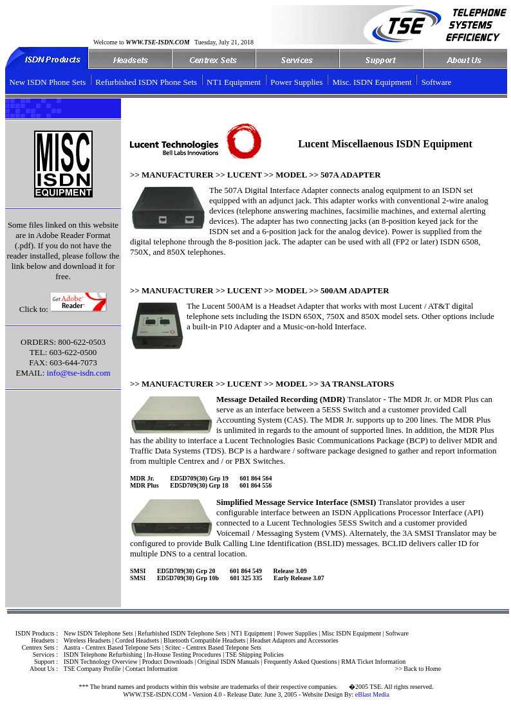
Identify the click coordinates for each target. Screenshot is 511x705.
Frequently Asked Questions (300, 661)
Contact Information (151, 668)
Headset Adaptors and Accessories (294, 640)
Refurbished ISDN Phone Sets (146, 82)
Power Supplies (296, 82)
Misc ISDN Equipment (351, 633)
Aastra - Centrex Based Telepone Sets (111, 647)
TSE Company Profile (92, 668)
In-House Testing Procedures (184, 654)
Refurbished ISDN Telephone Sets (182, 633)
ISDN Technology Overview (101, 661)
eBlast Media (372, 694)
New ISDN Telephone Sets (98, 633)
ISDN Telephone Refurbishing (103, 654)
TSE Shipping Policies (254, 654)
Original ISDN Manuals (228, 661)
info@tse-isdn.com (79, 373)
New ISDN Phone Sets (48, 82)
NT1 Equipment (234, 82)
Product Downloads (167, 661)
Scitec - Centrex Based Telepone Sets (213, 647)
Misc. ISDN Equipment (372, 82)
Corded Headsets (137, 640)
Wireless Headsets (87, 640)
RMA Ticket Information (373, 661)
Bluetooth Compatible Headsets (204, 640)
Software (437, 82)
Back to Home (421, 668)
